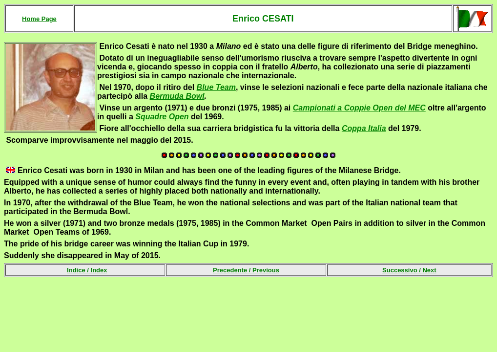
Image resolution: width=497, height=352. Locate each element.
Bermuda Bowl (177, 96)
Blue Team (216, 87)
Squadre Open (161, 116)
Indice (77, 270)
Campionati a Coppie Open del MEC (359, 108)
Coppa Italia (364, 128)
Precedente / (246, 270)
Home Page (39, 18)
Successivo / (409, 270)
